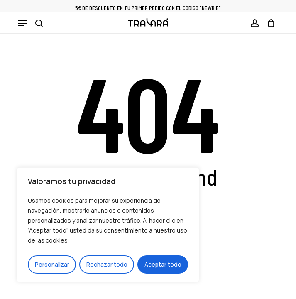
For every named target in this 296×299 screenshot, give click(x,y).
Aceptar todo (162, 264)
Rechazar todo (106, 264)
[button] (22, 23)
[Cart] (269, 23)
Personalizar (52, 264)
